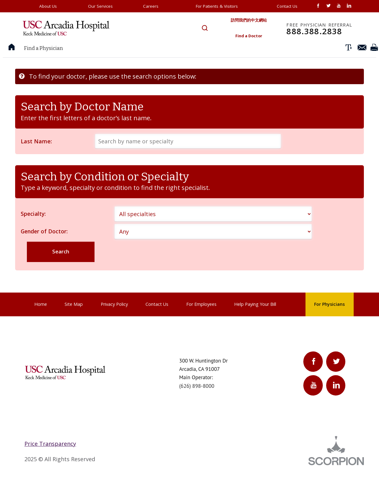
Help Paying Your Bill (255, 315)
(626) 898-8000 (196, 397)
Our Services (100, 6)
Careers (150, 6)
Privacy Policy (114, 315)
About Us (48, 6)
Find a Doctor (245, 38)
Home (40, 315)
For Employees (201, 315)
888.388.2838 (319, 31)
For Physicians (329, 315)
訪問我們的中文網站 (245, 21)
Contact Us (287, 6)
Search (61, 262)
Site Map (74, 315)
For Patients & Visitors (217, 6)
